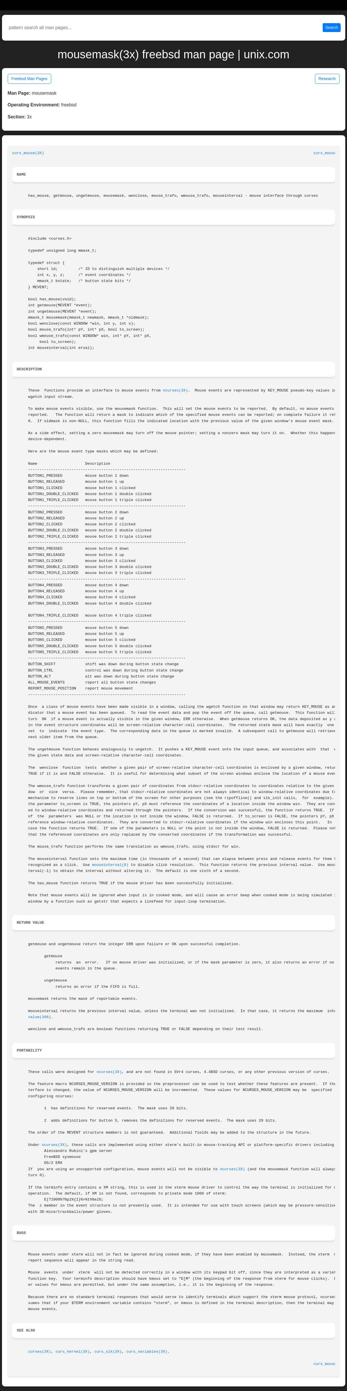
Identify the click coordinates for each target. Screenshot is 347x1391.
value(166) (39, 1017)
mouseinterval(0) (110, 865)
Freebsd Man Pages (29, 78)
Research (327, 78)
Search (331, 27)
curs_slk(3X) (108, 1352)
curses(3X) (39, 1352)
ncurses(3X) (175, 390)
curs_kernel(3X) (72, 1352)
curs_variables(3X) (147, 1352)
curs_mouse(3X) (28, 153)
